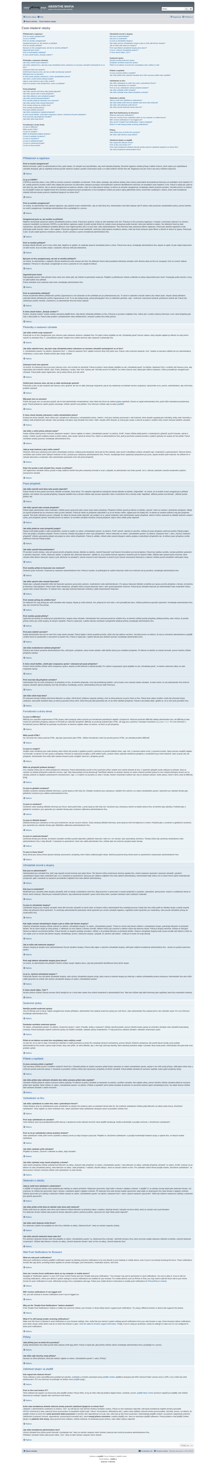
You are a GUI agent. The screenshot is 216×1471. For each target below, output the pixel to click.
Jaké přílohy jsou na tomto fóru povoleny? (125, 132)
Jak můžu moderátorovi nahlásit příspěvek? (39, 112)
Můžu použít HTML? (30, 129)
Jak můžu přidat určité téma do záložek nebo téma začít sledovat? (134, 103)
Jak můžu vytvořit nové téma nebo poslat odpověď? (42, 91)
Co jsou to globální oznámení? (34, 136)
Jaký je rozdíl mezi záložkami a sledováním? (126, 100)
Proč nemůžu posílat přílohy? (33, 108)
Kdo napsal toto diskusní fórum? (121, 142)
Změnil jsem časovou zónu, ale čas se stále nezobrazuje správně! (47, 72)
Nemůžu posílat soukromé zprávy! (122, 60)
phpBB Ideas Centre (145, 1393)
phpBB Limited (109, 1377)
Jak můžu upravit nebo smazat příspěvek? (38, 94)
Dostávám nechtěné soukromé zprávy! (124, 62)
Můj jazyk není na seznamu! (33, 74)
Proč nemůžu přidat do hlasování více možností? (41, 100)
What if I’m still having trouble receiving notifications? (129, 124)
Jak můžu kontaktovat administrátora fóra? (125, 149)
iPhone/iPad (153, 1281)
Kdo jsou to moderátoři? (118, 38)
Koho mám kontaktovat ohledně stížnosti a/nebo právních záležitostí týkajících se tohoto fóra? (144, 147)
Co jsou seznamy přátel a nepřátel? (123, 73)
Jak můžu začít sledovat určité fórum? (123, 105)
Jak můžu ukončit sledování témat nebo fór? (126, 107)
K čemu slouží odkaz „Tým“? (120, 52)
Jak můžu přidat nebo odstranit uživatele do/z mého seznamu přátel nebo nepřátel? (140, 75)
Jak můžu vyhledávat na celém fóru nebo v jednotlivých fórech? (133, 83)
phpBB (120, 404)
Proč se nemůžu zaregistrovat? (34, 41)
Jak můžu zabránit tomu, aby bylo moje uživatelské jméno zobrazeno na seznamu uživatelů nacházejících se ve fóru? (64, 66)
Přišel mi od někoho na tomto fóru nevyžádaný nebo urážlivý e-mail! (134, 65)
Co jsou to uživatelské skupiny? (121, 41)
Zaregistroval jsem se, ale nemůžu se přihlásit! (40, 43)
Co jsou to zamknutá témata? (34, 143)
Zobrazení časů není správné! (34, 70)
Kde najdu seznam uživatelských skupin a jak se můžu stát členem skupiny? (137, 43)
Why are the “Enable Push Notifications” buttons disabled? (131, 122)
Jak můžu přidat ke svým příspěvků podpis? (39, 96)
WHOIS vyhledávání (31, 1411)
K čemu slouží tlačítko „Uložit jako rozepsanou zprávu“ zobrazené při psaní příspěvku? (54, 114)
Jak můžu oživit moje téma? (33, 119)
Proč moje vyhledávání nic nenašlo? (123, 85)
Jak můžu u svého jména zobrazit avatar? (38, 79)
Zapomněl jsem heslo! (31, 50)
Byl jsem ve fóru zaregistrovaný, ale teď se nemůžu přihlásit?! (45, 48)
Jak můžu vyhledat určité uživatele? (123, 90)
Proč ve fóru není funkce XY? (120, 145)
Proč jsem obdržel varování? (33, 110)
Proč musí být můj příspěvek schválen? (37, 117)
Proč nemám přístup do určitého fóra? (37, 105)
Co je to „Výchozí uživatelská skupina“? (124, 50)
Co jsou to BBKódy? (30, 127)
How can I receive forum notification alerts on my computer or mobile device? (138, 117)
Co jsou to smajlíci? (30, 132)
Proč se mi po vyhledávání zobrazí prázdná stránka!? (129, 88)
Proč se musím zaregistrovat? (34, 36)
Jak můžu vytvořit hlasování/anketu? (36, 98)
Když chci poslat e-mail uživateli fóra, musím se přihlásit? (44, 83)
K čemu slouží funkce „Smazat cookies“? (38, 55)
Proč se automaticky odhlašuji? (34, 52)
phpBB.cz (113, 1459)
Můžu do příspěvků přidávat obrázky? (37, 134)
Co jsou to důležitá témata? (33, 141)
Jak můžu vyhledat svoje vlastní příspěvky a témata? (129, 92)
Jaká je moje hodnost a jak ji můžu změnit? (39, 81)
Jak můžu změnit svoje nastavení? (35, 62)
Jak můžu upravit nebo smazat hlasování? (38, 103)
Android (163, 1281)
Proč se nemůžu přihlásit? (32, 45)
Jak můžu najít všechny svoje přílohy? (123, 135)
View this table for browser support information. (98, 1324)
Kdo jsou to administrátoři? (119, 36)
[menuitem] (40, 17)
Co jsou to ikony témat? (31, 145)
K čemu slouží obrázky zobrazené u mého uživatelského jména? (46, 76)
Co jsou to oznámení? (31, 138)
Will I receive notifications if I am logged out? (126, 120)
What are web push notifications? (122, 115)
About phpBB (74, 1379)
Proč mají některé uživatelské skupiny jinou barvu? (128, 48)
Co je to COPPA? (29, 38)
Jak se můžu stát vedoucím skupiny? (123, 45)
